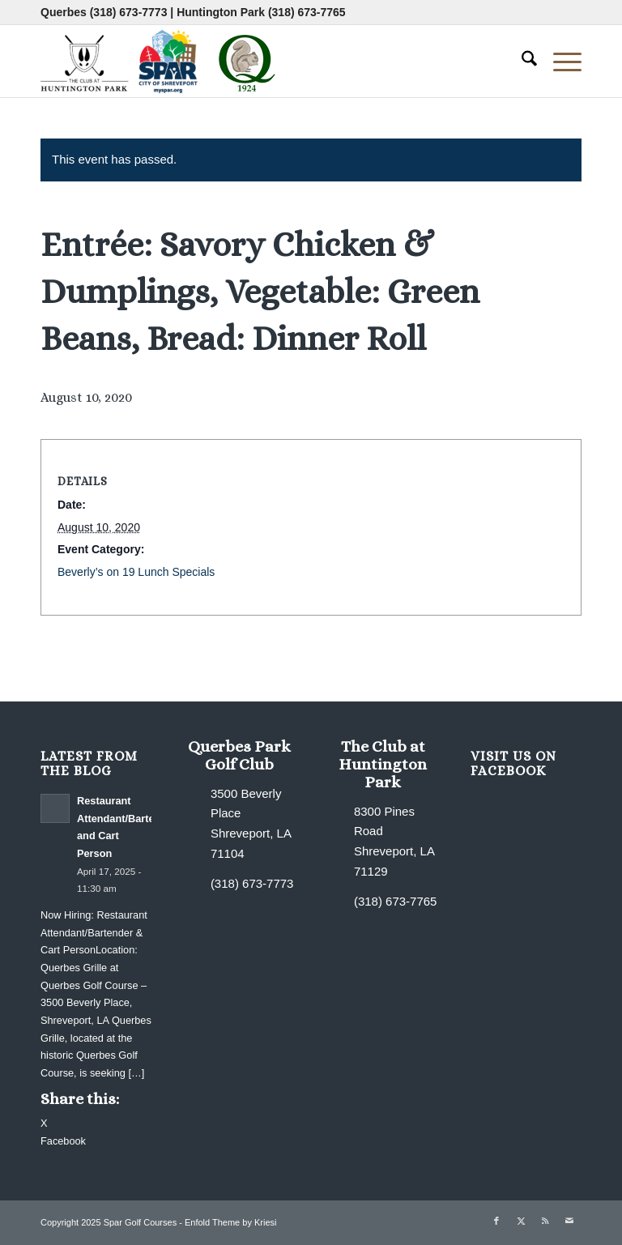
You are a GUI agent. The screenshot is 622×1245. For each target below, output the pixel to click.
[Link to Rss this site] (545, 1221)
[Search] (521, 60)
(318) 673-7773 (129, 12)
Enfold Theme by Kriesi (231, 1222)
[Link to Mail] (569, 1221)
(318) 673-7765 (307, 12)
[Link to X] (521, 1221)
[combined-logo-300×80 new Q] (161, 60)
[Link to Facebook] (496, 1221)
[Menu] (559, 60)
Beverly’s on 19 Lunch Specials (136, 571)
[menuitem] (521, 60)
